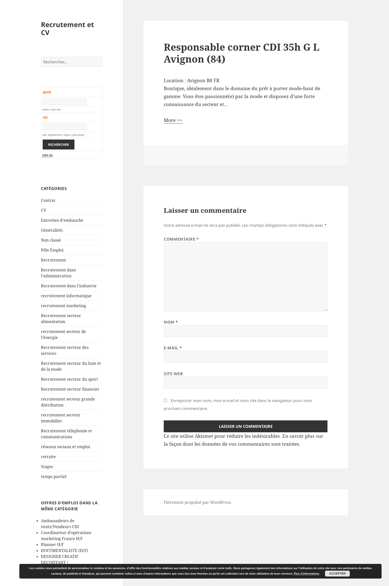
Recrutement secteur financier (70, 389)
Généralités (52, 230)
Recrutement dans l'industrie (69, 286)
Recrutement (53, 260)
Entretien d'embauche (62, 220)
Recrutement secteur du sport (69, 379)
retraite (48, 456)
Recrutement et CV (67, 28)
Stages (47, 466)
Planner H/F (52, 544)
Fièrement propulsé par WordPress (197, 502)
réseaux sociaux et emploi (65, 446)
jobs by (47, 155)
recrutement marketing (63, 305)
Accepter (337, 573)
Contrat (48, 200)
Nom (171, 322)
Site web (173, 373)
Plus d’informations (306, 573)
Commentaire (181, 239)
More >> (173, 120)
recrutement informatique (66, 295)
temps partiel (53, 476)
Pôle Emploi (52, 250)
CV (43, 210)
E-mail (173, 348)
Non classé (51, 240)
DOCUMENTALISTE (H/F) (64, 550)
